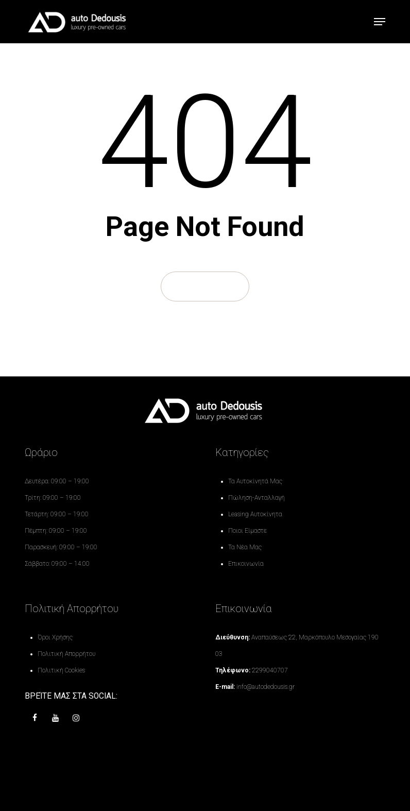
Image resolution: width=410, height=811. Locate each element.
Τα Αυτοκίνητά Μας (255, 481)
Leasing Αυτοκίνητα (255, 514)
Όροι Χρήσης (55, 637)
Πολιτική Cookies (61, 670)
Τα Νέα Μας (245, 547)
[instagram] (76, 718)
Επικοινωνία (246, 563)
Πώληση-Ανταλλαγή (256, 497)
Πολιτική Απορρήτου (66, 653)
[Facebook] (35, 718)
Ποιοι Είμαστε (247, 530)
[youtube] (55, 718)
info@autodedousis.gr (265, 686)
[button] (379, 21)
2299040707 (270, 670)
